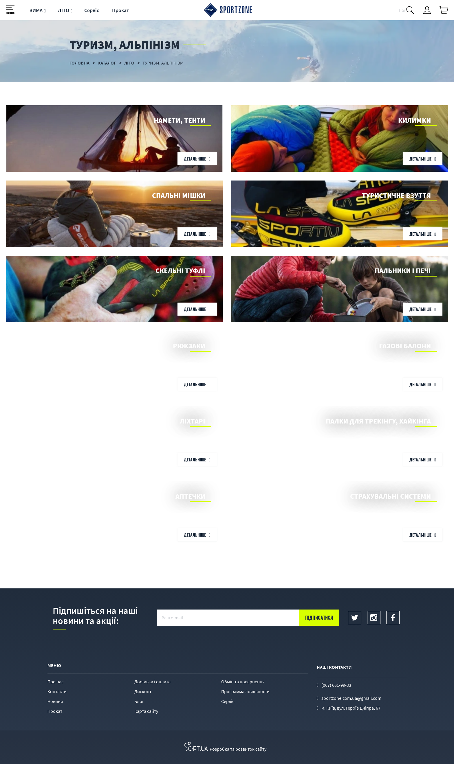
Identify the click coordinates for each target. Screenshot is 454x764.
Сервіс (91, 10)
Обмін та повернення (243, 681)
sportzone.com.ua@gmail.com (351, 698)
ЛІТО (63, 10)
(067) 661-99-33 (336, 685)
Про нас (55, 681)
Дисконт (142, 691)
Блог (139, 701)
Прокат (120, 10)
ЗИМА (36, 10)
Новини (55, 701)
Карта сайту (146, 711)
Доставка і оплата (152, 681)
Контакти (57, 691)
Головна (79, 63)
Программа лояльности (245, 691)
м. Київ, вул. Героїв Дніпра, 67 (350, 708)
